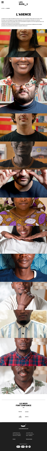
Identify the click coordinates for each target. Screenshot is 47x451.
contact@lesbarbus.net (23, 428)
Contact (14, 439)
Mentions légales (29, 439)
